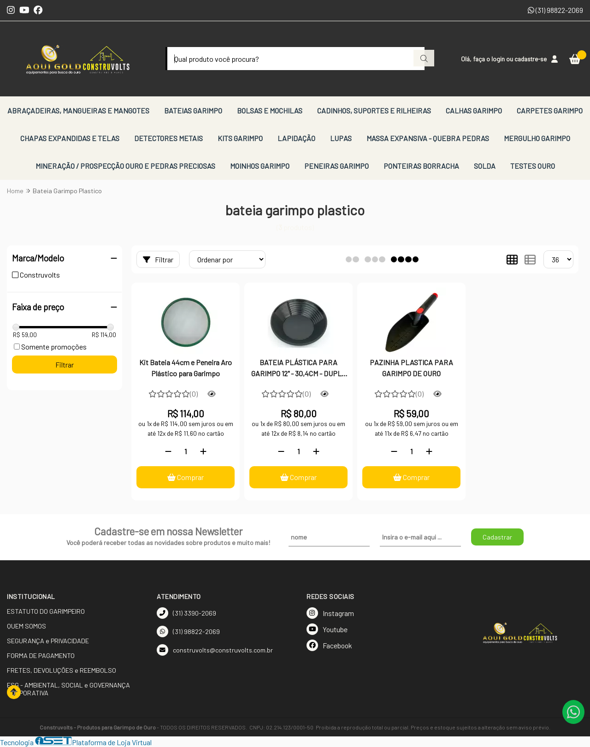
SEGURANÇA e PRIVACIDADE (48, 641)
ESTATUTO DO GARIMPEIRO (46, 611)
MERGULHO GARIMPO (537, 138)
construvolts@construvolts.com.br (215, 650)
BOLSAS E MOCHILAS (269, 110)
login (498, 59)
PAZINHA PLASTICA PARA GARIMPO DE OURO (411, 368)
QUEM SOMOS (26, 626)
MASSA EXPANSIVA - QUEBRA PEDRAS (427, 138)
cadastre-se (530, 59)
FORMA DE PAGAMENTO (41, 655)
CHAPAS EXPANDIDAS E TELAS (69, 138)
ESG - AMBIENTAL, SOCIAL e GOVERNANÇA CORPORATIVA (68, 689)
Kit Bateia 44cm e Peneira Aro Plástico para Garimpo (185, 368)
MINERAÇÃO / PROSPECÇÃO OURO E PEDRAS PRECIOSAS (125, 165)
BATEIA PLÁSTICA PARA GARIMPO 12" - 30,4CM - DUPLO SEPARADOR (298, 369)
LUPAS (341, 138)
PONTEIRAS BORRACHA (421, 165)
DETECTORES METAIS (168, 138)
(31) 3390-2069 (186, 613)
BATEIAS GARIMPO (193, 110)
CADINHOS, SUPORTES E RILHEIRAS (374, 110)
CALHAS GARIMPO (474, 110)
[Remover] (168, 451)
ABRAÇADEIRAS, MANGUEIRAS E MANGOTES (78, 110)
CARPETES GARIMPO (550, 110)
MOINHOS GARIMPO (259, 165)
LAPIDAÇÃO (296, 138)
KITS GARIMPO (240, 138)
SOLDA (485, 165)
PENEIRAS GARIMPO (336, 165)
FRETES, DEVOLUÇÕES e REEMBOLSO (61, 670)
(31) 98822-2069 (555, 10)
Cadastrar (497, 537)
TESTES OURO (532, 165)
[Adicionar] (203, 451)
